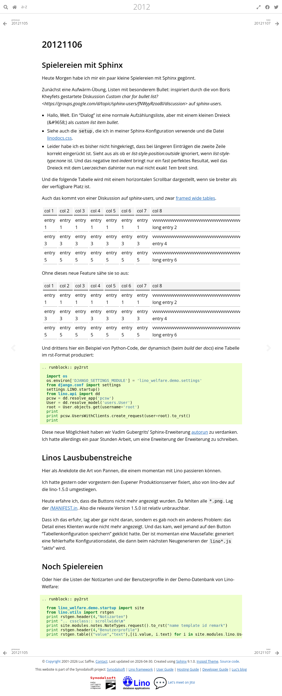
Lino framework (141, 669)
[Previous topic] (13, 348)
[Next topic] (269, 348)
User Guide (164, 669)
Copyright (53, 661)
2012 (141, 7)
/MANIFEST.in (63, 508)
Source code (229, 661)
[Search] (5, 6)
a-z (24, 7)
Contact (101, 661)
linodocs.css (59, 138)
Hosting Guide (188, 669)
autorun (199, 432)
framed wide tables (195, 198)
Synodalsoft (116, 669)
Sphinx (181, 661)
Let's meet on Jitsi (174, 682)
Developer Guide (215, 669)
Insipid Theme (207, 661)
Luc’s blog (239, 669)
